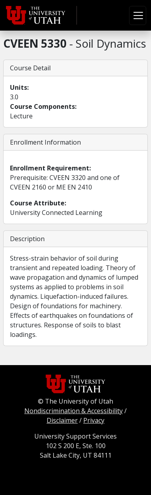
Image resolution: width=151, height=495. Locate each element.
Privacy (93, 420)
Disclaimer (62, 420)
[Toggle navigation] (137, 15)
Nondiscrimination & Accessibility (73, 410)
